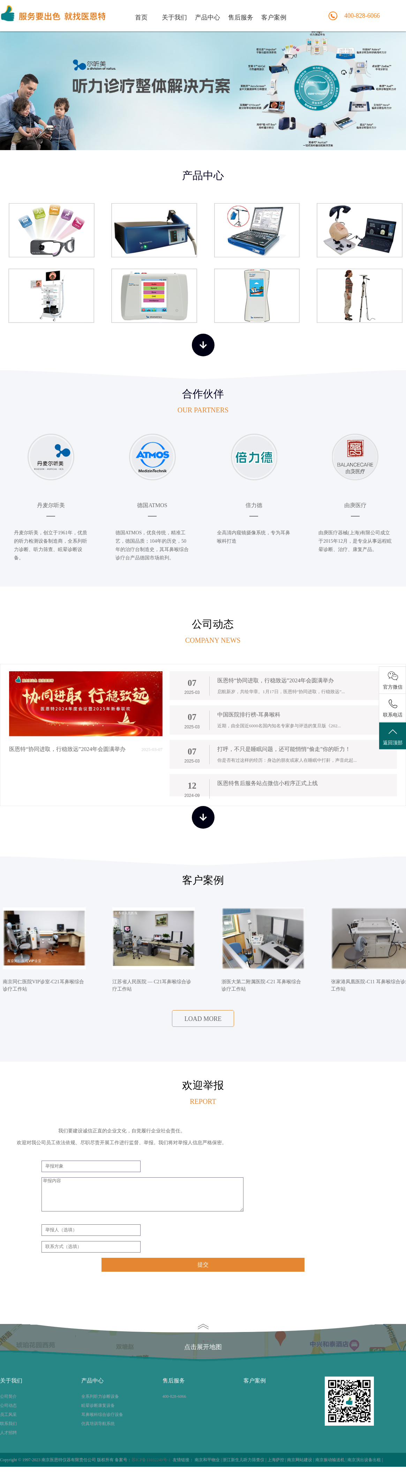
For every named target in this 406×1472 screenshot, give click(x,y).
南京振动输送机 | (331, 1459)
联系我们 (8, 1423)
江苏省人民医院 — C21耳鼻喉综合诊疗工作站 (151, 985)
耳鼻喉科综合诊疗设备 (102, 1414)
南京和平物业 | (209, 1459)
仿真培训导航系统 (98, 1423)
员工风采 (8, 1414)
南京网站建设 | (301, 1459)
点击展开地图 (203, 1337)
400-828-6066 (174, 1396)
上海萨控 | (277, 1459)
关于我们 (174, 17)
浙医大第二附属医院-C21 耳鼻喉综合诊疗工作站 (261, 985)
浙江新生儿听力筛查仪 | (245, 1459)
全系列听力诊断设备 (100, 1396)
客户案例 (273, 17)
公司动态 (8, 1405)
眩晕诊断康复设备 (98, 1405)
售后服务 (240, 17)
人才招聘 (8, 1432)
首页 (141, 17)
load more (203, 1018)
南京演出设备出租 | (365, 1459)
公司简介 (8, 1396)
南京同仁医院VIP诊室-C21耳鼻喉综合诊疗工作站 (43, 985)
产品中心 (207, 17)
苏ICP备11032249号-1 (151, 1459)
